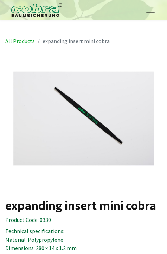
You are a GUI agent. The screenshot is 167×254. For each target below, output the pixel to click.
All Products (20, 40)
